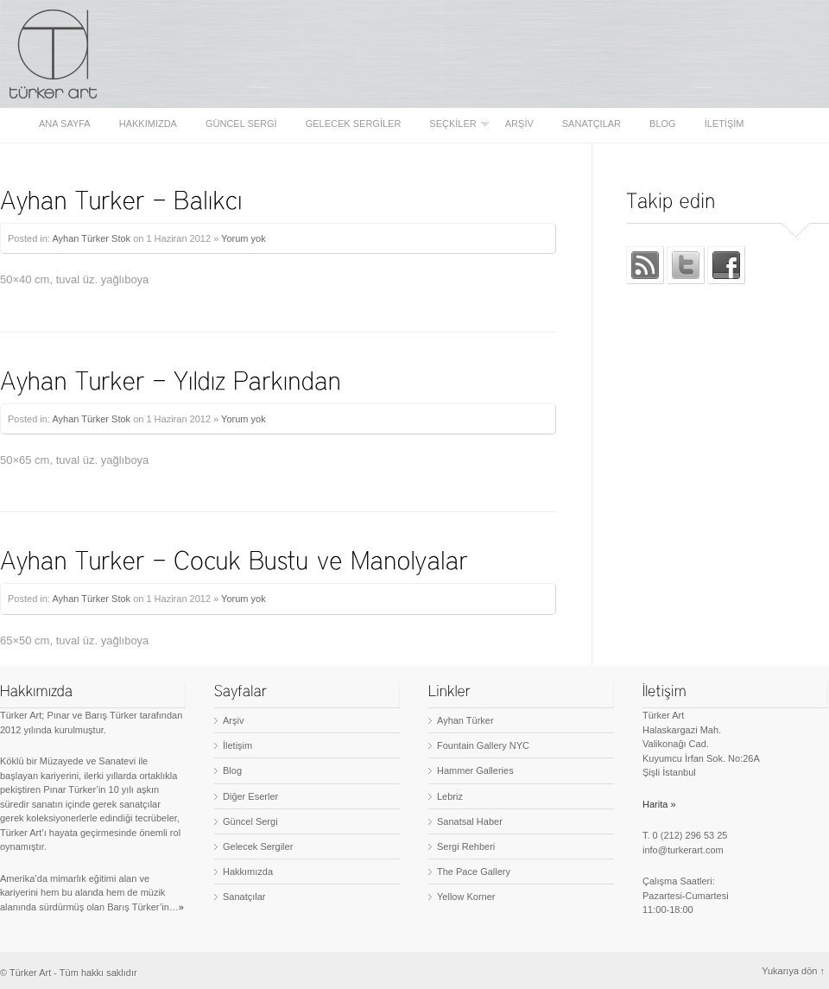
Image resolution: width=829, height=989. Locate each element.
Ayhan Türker (465, 720)
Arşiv (519, 124)
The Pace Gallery (473, 871)
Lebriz (450, 796)
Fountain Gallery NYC (483, 745)
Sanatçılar (591, 124)
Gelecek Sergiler (354, 124)
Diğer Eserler (250, 796)
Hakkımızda (148, 124)
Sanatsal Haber (470, 821)
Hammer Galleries (475, 770)
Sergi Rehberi (466, 846)
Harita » (659, 804)
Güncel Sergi (241, 124)
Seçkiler (454, 124)
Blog (662, 124)
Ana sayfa (65, 124)
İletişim (724, 124)
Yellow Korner (466, 896)
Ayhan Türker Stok (91, 238)
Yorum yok (243, 238)
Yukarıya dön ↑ (793, 971)
